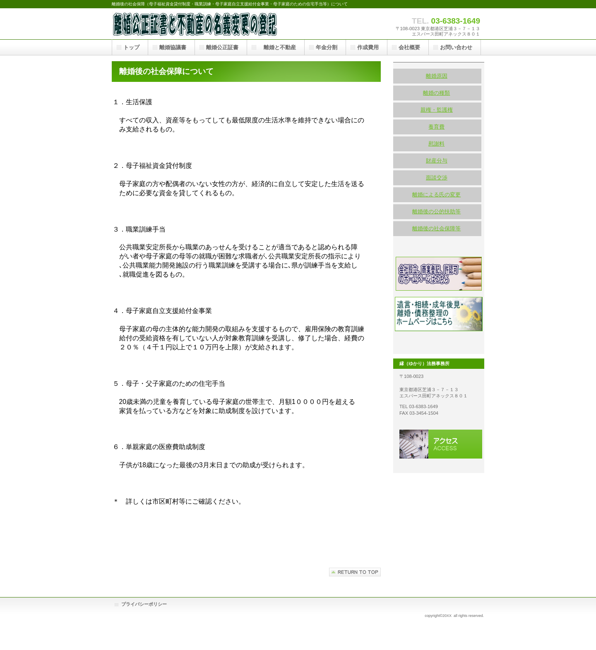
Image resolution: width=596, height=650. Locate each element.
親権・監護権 (437, 110)
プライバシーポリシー (144, 604)
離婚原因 (436, 76)
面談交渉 (436, 177)
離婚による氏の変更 (436, 194)
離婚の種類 (436, 93)
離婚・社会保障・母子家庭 (194, 23)
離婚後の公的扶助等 (436, 211)
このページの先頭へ (355, 572)
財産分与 (436, 161)
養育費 (436, 127)
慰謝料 (436, 144)
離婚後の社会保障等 (436, 228)
